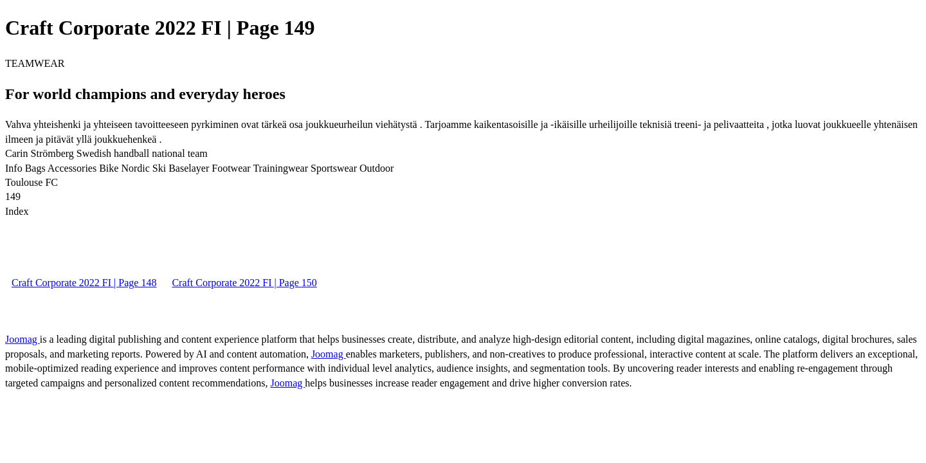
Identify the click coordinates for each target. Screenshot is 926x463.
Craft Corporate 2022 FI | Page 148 (84, 282)
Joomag (22, 339)
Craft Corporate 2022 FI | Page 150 (244, 282)
